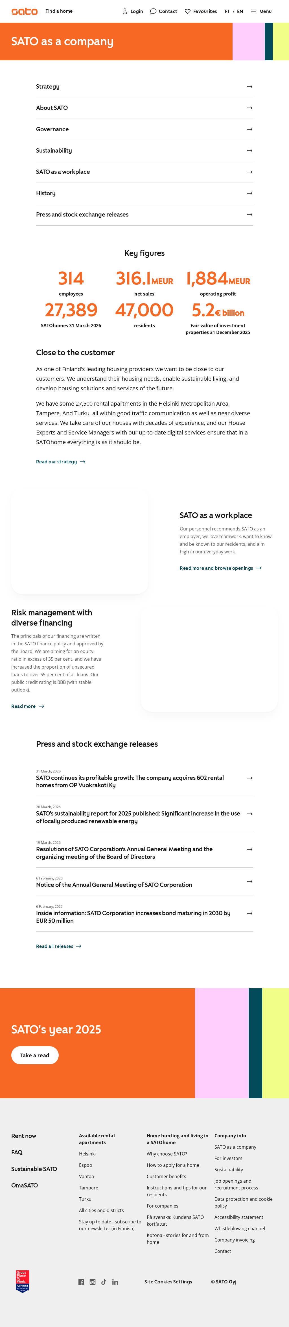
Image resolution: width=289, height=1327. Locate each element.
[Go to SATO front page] (25, 11)
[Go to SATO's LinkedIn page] (115, 1282)
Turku (85, 1199)
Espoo (85, 1165)
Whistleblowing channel (239, 1228)
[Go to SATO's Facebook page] (81, 1282)
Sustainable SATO (34, 1169)
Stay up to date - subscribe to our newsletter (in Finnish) (110, 1225)
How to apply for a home (173, 1165)
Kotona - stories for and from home (178, 1238)
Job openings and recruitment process (236, 1184)
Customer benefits (166, 1176)
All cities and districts (101, 1210)
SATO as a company (235, 1147)
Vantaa (86, 1176)
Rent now (23, 1136)
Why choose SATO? (167, 1154)
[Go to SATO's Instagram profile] (92, 1282)
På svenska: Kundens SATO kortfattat (175, 1220)
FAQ (16, 1152)
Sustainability (228, 1170)
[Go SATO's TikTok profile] (103, 1282)
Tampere (88, 1188)
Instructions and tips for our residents (177, 1191)
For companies (162, 1206)
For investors (228, 1158)
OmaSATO (24, 1185)
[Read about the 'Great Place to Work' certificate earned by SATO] (22, 1281)
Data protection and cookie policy (243, 1202)
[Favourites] (200, 11)
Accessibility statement (238, 1217)
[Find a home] (59, 11)
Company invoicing (234, 1240)
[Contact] (163, 11)
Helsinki (87, 1154)
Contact (222, 1251)
